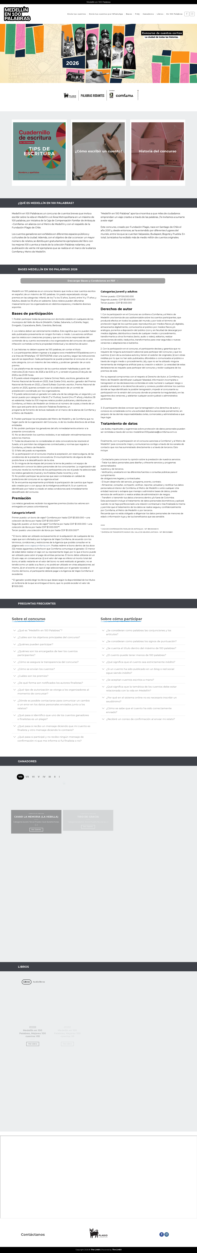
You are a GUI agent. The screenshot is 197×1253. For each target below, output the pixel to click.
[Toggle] (14, 631)
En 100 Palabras (174, 14)
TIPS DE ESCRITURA (39, 151)
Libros (160, 14)
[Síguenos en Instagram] (192, 14)
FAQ (137, 14)
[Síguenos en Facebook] (186, 14)
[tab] (20, 777)
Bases (129, 14)
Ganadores (148, 14)
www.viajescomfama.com (37, 545)
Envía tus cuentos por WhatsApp (106, 14)
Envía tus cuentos (76, 14)
